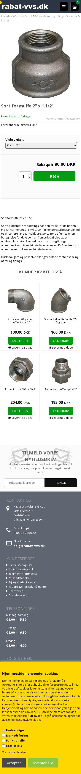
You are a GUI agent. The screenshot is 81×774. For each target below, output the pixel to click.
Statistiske (14, 746)
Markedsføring (17, 735)
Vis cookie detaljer (14, 752)
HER (30, 716)
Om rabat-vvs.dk (18, 595)
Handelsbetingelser (20, 565)
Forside (5, 16)
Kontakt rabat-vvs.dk (20, 569)
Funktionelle (15, 740)
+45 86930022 (25, 533)
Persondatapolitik (19, 578)
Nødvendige (15, 730)
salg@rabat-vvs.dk (29, 546)
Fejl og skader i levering (22, 582)
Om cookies (15, 591)
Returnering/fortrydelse (22, 574)
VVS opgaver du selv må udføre (27, 587)
